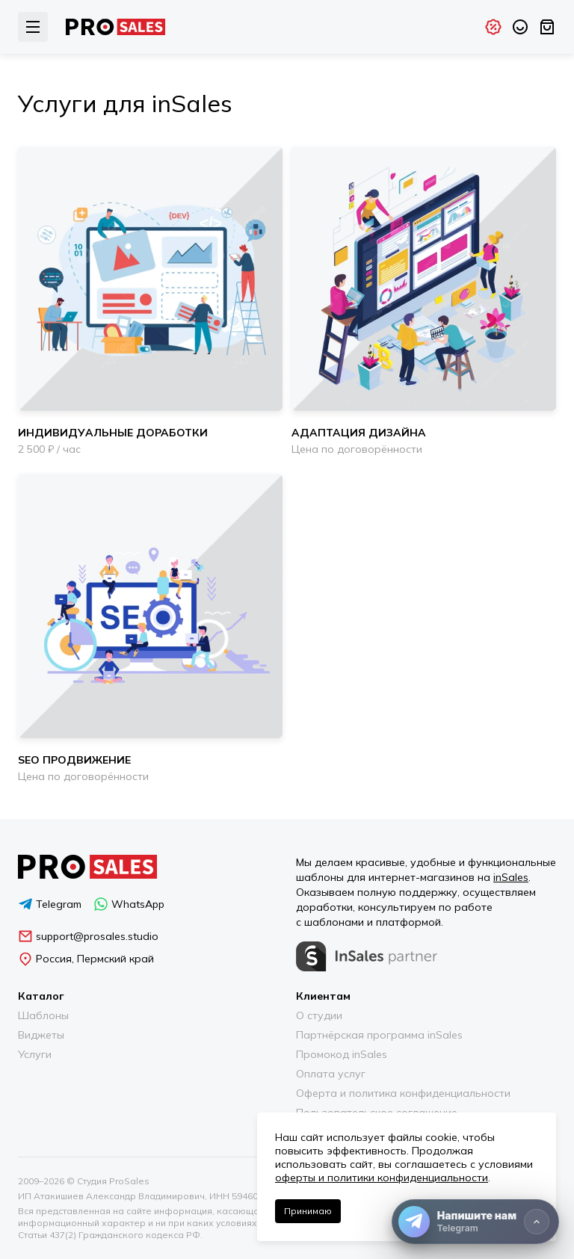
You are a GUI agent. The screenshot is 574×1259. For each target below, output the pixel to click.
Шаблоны (43, 1015)
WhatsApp (128, 904)
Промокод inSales (341, 1054)
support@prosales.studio (88, 936)
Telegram (49, 904)
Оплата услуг (330, 1073)
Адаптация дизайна (358, 432)
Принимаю (308, 1210)
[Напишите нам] (475, 1221)
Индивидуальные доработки (113, 432)
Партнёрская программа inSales (379, 1035)
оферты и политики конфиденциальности (381, 1177)
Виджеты (41, 1035)
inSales (510, 877)
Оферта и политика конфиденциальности (403, 1093)
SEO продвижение (74, 760)
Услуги (35, 1054)
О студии (319, 1015)
